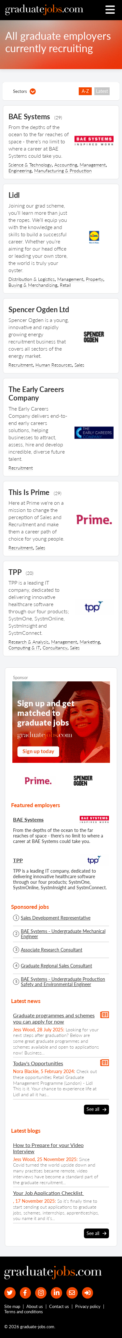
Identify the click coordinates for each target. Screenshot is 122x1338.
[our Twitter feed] (10, 1293)
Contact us (59, 1306)
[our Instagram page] (41, 1293)
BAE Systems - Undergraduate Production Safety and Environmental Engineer (63, 982)
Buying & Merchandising (32, 285)
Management (93, 164)
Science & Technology (30, 164)
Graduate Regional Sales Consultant (56, 965)
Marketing (90, 642)
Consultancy (55, 647)
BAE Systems (28, 819)
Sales (79, 365)
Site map (12, 1306)
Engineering (20, 170)
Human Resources (53, 365)
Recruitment (20, 365)
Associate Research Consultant (51, 950)
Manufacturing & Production (63, 170)
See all (96, 1109)
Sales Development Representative (55, 918)
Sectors (24, 92)
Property (94, 279)
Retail (65, 285)
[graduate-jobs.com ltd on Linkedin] (56, 1293)
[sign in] (87, 1293)
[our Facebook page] (25, 1293)
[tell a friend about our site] (72, 1293)
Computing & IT (24, 647)
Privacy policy (88, 1306)
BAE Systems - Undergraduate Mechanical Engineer (63, 934)
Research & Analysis (28, 642)
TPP (18, 860)
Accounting (65, 164)
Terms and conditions (23, 1311)
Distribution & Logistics (31, 279)
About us (34, 1306)
